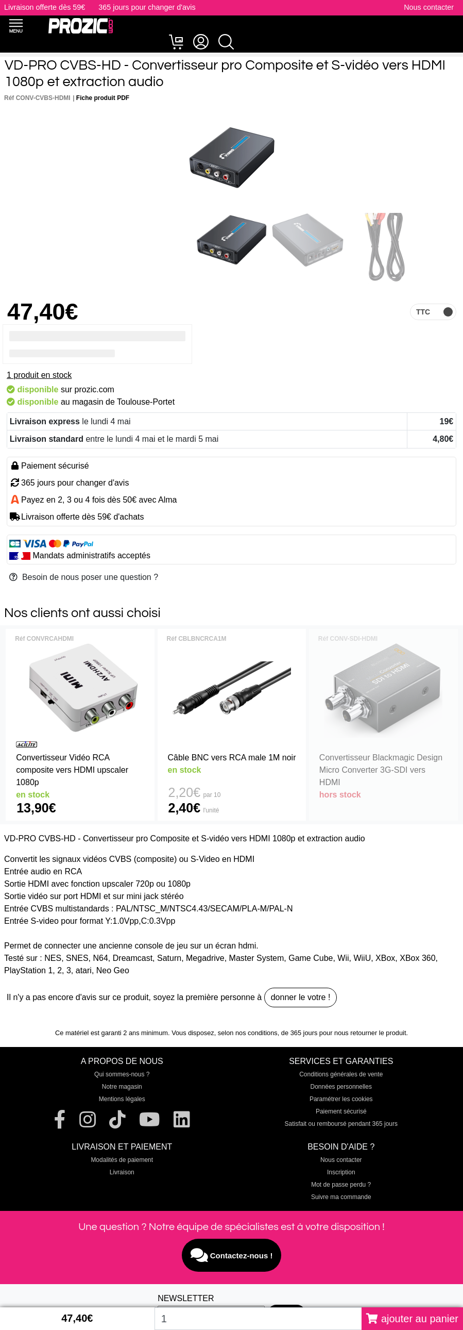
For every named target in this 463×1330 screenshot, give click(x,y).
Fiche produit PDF (102, 98)
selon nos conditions (248, 1033)
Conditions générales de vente (341, 1074)
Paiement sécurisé (341, 1111)
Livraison (122, 1172)
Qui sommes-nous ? (121, 1074)
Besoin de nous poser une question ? (83, 577)
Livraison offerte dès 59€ (44, 7)
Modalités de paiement (122, 1159)
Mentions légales (122, 1099)
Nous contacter (429, 7)
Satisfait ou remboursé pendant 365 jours (341, 1123)
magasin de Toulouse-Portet (123, 401)
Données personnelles (341, 1086)
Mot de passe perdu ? (341, 1184)
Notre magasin (122, 1086)
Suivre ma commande (341, 1197)
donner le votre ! (301, 997)
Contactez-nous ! (232, 1255)
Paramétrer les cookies (341, 1099)
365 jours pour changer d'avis (146, 7)
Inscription (341, 1172)
